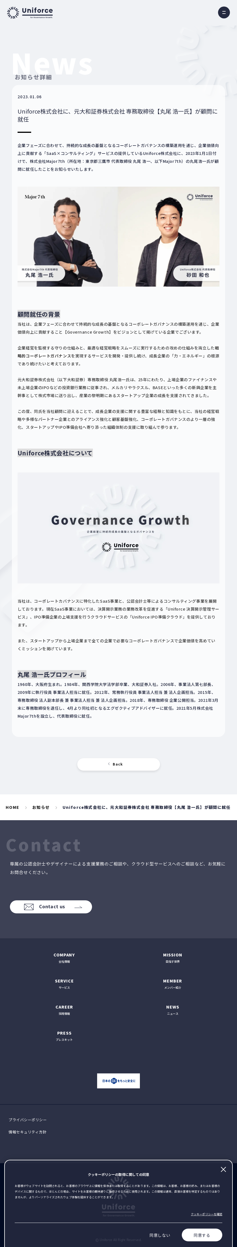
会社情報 (64, 958)
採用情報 (64, 1010)
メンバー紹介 (173, 984)
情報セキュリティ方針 (27, 1132)
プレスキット (64, 1036)
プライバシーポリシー (27, 1119)
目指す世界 (173, 958)
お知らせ (41, 807)
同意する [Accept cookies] (202, 1235)
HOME (13, 807)
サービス (64, 984)
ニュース (173, 1010)
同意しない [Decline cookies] (160, 1235)
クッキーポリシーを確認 (206, 1214)
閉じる (223, 1169)
